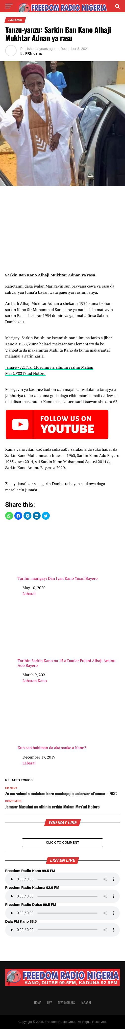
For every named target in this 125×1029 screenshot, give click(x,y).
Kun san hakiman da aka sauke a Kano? (69, 722)
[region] (62, 230)
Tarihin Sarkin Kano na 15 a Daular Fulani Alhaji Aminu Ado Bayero (69, 637)
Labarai (29, 593)
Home (37, 1002)
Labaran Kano (35, 680)
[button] (9, 516)
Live (49, 1002)
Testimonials (66, 1002)
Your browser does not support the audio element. (62, 879)
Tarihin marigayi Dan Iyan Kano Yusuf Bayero (69, 553)
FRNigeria (33, 53)
